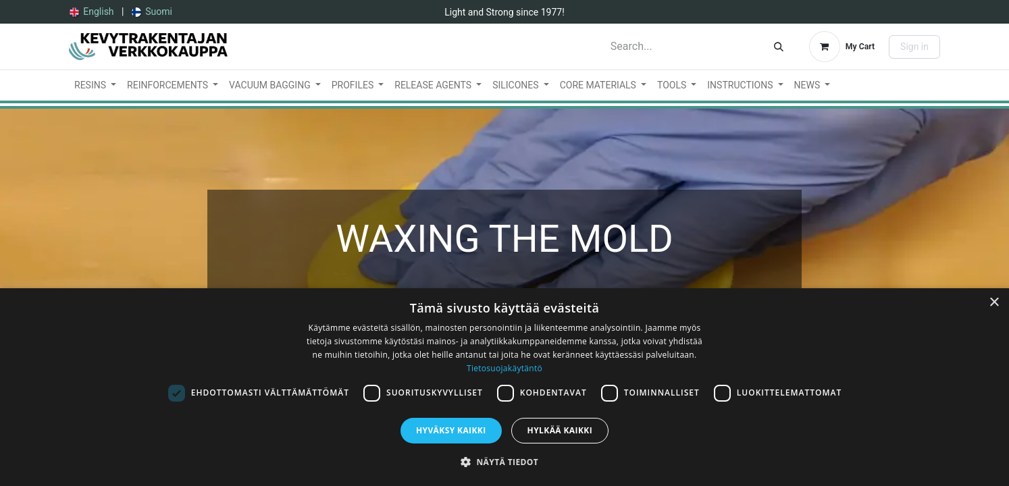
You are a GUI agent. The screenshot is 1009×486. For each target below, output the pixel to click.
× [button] (994, 303)
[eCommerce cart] (842, 46)
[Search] (778, 46)
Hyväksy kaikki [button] (451, 430)
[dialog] (504, 387)
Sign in (914, 46)
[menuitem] (92, 12)
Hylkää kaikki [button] (559, 430)
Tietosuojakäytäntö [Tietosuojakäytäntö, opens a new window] (504, 368)
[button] (504, 462)
